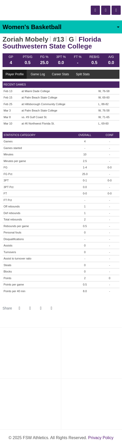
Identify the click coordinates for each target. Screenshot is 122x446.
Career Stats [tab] (60, 74)
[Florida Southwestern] (30, 403)
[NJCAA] (30, 352)
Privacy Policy (101, 438)
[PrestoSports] (91, 403)
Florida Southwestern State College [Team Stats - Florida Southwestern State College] (52, 42)
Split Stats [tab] (83, 74)
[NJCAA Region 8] (91, 352)
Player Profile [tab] (15, 74)
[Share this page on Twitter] (30, 308)
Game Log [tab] (38, 74)
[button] (51, 308)
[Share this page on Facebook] (19, 308)
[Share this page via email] (40, 308)
